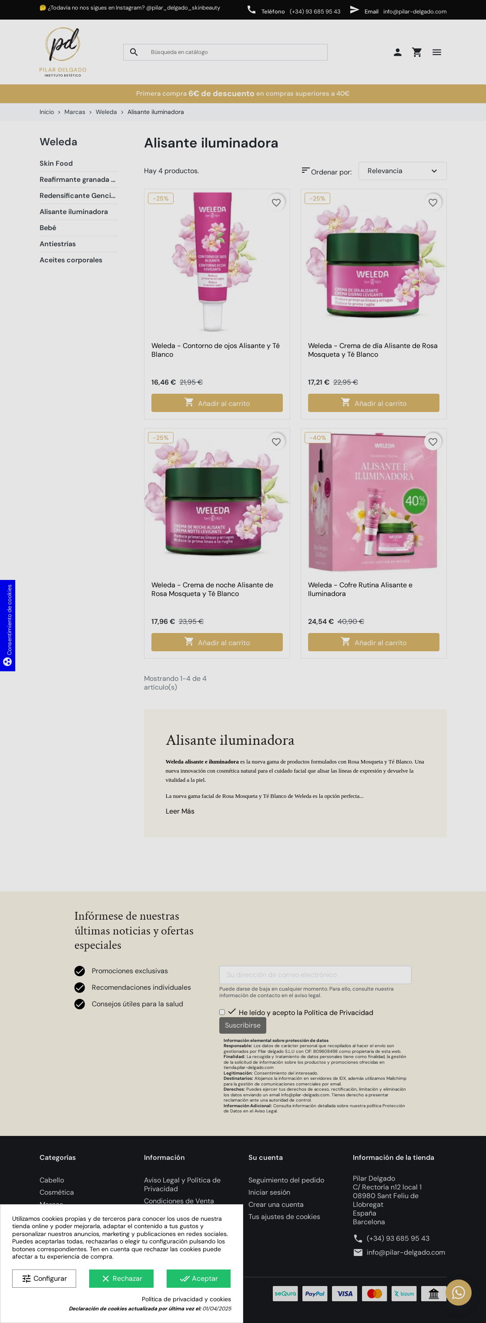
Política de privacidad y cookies (186, 1299)
